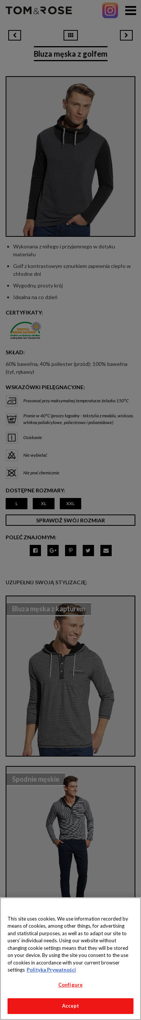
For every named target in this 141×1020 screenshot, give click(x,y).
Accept (70, 1006)
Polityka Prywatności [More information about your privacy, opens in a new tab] (51, 970)
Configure (70, 985)
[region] (70, 958)
